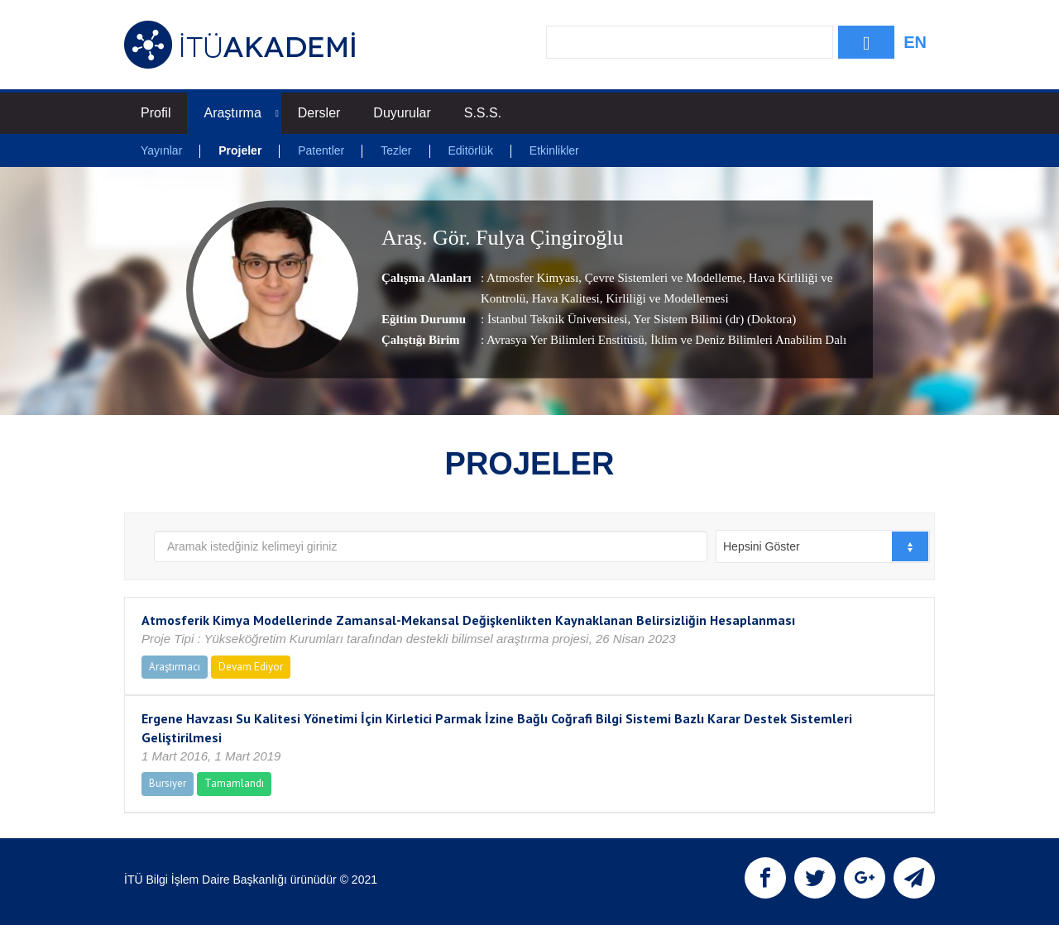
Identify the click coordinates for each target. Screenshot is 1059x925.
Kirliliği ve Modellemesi (665, 298)
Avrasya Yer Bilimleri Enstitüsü (565, 339)
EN (915, 42)
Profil (155, 113)
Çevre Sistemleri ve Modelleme (662, 277)
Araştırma (241, 113)
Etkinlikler (554, 150)
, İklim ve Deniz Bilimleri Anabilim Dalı (746, 339)
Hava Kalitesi (564, 298)
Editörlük (470, 150)
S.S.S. (482, 113)
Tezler (396, 150)
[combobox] (823, 546)
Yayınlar (161, 150)
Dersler (319, 113)
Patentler (321, 150)
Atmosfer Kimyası (532, 277)
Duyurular (401, 113)
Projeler (239, 150)
